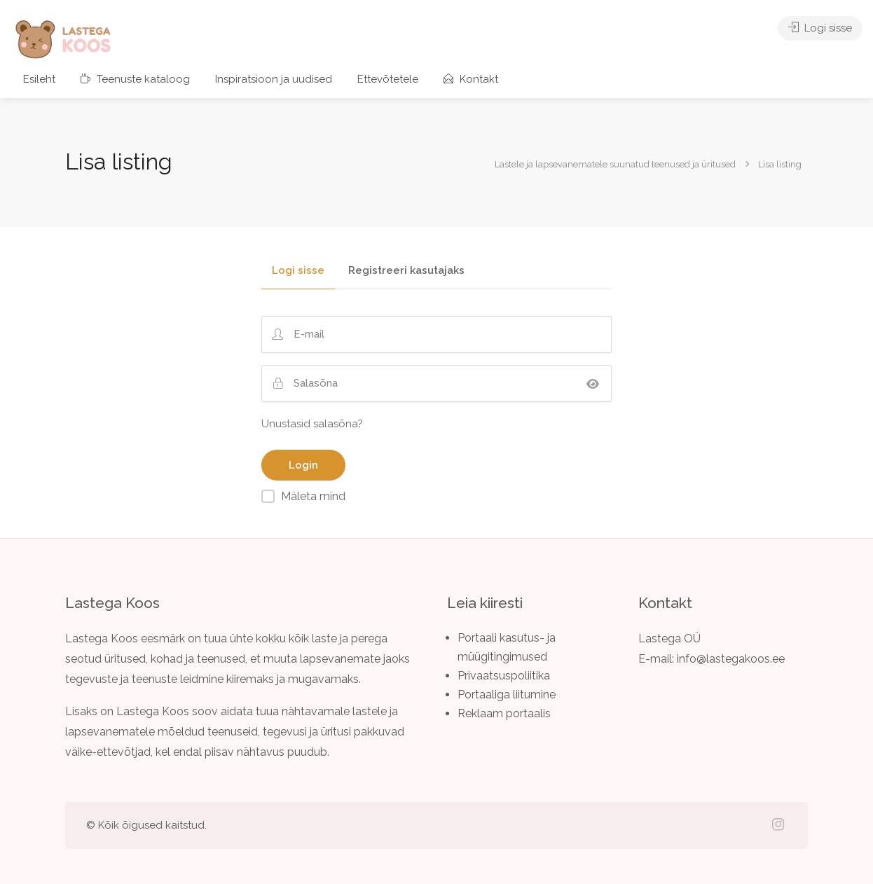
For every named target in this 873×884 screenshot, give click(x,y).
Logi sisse (820, 28)
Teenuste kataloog (135, 79)
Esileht (39, 79)
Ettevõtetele (387, 79)
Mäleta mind (313, 496)
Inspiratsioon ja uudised (273, 79)
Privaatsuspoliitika (504, 675)
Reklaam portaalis (504, 713)
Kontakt (471, 79)
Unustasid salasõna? (312, 423)
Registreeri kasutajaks (406, 271)
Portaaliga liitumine (507, 694)
